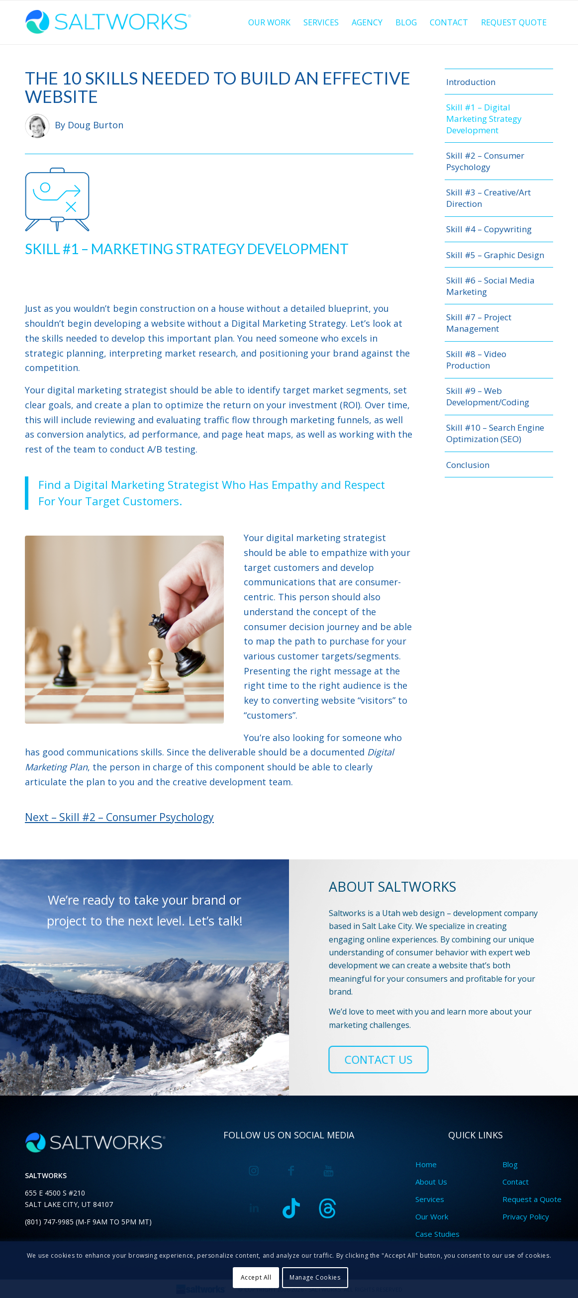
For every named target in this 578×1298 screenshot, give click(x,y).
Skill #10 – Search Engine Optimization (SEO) (495, 433)
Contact (515, 1182)
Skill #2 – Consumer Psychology (485, 161)
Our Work (431, 1216)
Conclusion (467, 464)
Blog (510, 1164)
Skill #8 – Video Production (476, 359)
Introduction (470, 82)
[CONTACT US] (378, 1059)
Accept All (256, 1277)
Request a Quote (532, 1199)
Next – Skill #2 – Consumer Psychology (119, 817)
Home (426, 1164)
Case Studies (437, 1234)
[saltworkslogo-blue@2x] (110, 22)
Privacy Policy (525, 1216)
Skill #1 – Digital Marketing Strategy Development (484, 118)
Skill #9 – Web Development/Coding (487, 396)
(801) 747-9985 (49, 1221)
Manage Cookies (314, 1277)
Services (429, 1199)
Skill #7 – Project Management (478, 322)
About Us (431, 1182)
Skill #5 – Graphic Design (495, 255)
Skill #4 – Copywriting (489, 229)
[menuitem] (269, 22)
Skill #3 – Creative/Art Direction (488, 197)
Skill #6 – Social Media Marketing (490, 286)
